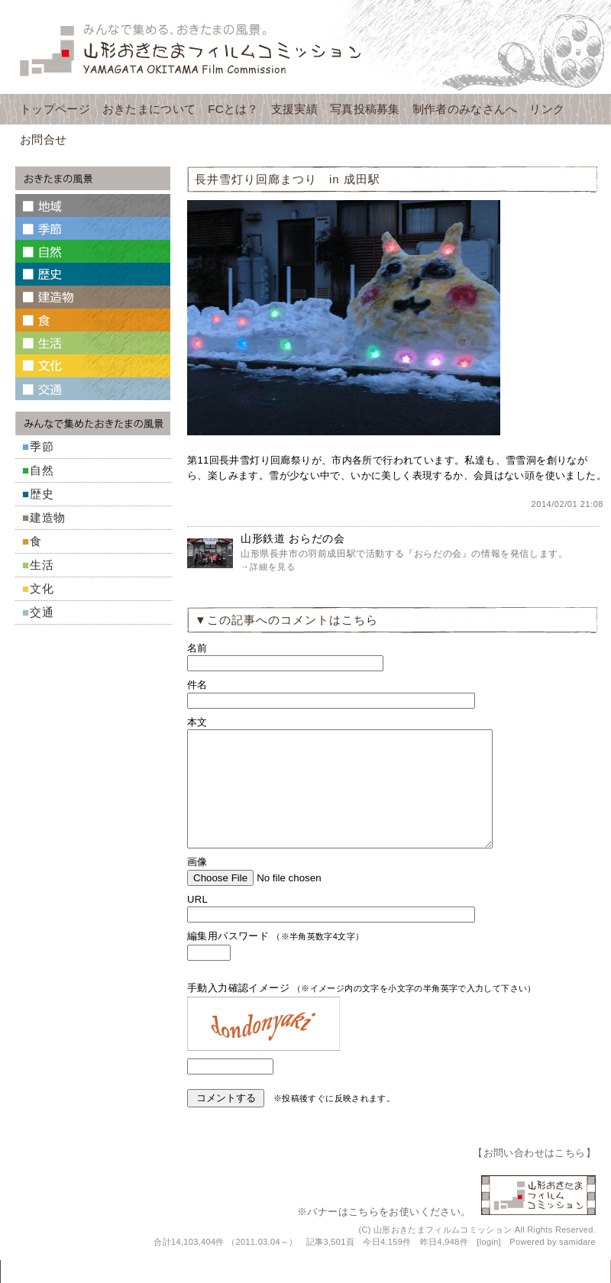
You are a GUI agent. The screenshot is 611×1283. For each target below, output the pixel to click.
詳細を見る (273, 566)
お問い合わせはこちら (534, 1175)
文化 (42, 588)
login (489, 1264)
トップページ (55, 108)
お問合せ (43, 139)
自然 (42, 470)
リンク (546, 108)
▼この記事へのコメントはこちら (286, 619)
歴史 (42, 493)
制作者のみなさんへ (465, 108)
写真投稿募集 (365, 108)
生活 (42, 564)
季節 (42, 446)
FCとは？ (233, 108)
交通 (42, 612)
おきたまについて (149, 108)
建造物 (48, 517)
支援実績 (294, 108)
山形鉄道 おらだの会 (293, 538)
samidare (577, 1264)
